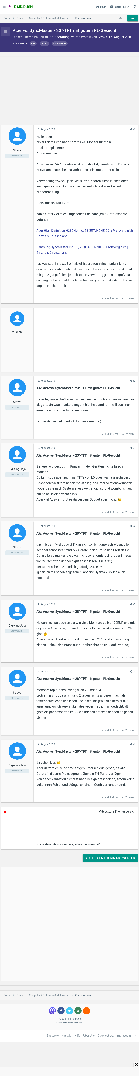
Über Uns (89, 1035)
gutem (44, 43)
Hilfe (77, 1035)
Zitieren (129, 298)
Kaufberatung (60, 37)
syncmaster (59, 43)
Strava (102, 37)
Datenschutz (106, 1035)
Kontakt (66, 1035)
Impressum (124, 1035)
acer (33, 43)
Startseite (53, 1035)
